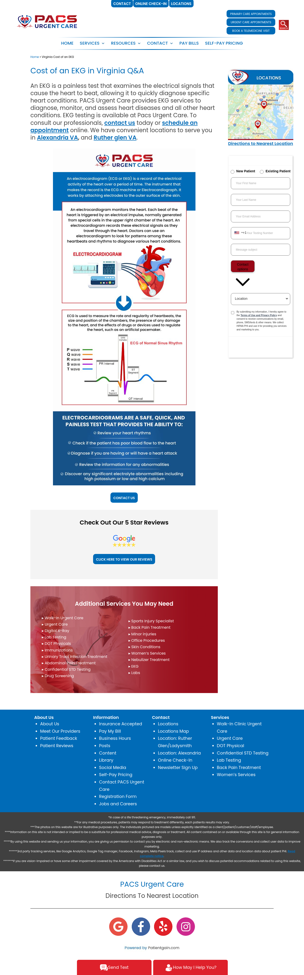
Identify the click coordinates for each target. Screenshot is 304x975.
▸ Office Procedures (146, 640)
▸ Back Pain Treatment (149, 627)
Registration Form (118, 796)
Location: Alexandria (179, 753)
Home (67, 43)
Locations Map (173, 731)
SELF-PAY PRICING (224, 43)
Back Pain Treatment (239, 767)
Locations (168, 724)
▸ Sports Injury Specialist (151, 621)
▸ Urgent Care (55, 624)
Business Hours (115, 738)
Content (107, 753)
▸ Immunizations (57, 650)
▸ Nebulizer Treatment (149, 659)
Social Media (112, 767)
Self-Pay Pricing (115, 775)
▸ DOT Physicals (56, 643)
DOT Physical (230, 746)
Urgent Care (230, 738)
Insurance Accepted (120, 724)
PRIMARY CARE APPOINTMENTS (251, 14)
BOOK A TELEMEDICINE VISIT (251, 31)
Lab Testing (229, 760)
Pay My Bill (110, 731)
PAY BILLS (189, 43)
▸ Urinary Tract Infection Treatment (74, 656)
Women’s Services (236, 775)
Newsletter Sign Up (178, 767)
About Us (49, 724)
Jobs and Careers (118, 804)
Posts (104, 746)
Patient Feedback (58, 738)
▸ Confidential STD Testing (66, 669)
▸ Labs (134, 672)
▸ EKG (133, 666)
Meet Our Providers (60, 731)
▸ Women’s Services (147, 653)
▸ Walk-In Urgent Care (62, 618)
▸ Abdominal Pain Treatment (69, 663)
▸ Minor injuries (142, 634)
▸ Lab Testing (54, 637)
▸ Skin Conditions (144, 647)
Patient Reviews (56, 746)
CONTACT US (124, 498)
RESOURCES (123, 43)
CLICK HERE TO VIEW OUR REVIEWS (124, 559)
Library (106, 760)
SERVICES (90, 43)
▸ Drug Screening (58, 676)
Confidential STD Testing (242, 753)
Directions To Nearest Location (152, 895)
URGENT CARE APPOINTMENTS (251, 22)
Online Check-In (175, 760)
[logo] (47, 21)
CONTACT (157, 43)
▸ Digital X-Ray (55, 630)
